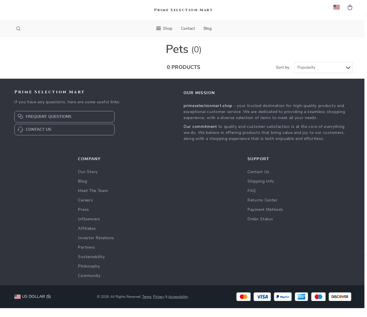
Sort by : (283, 76)
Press (83, 219)
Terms (146, 305)
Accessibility (178, 305)
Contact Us (258, 181)
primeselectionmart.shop (208, 115)
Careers (85, 209)
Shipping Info (260, 190)
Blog (208, 29)
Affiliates (87, 237)
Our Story (87, 181)
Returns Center (262, 209)
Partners (86, 256)
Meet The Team (93, 200)
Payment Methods (265, 219)
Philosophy (89, 275)
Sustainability (91, 266)
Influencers (89, 228)
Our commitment (200, 136)
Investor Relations (96, 247)
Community (89, 285)
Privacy (158, 305)
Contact (188, 29)
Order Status (260, 228)
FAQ (251, 200)
